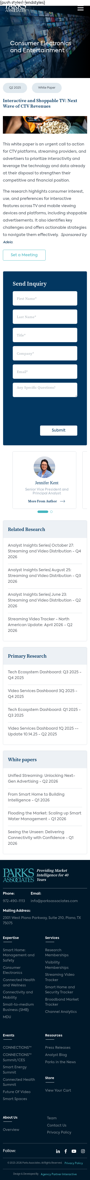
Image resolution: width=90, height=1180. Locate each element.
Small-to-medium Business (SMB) (18, 1007)
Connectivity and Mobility (18, 995)
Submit (59, 431)
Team (52, 1118)
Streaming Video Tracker (59, 977)
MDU (7, 1017)
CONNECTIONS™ (17, 1047)
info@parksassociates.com (54, 901)
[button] (42, 512)
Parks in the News (60, 1062)
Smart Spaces (15, 1099)
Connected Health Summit (19, 1082)
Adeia (7, 242)
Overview (11, 1130)
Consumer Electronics (12, 970)
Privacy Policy (59, 1132)
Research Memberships (57, 953)
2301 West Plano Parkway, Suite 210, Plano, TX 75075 (42, 920)
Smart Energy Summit (15, 1070)
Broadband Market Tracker (62, 1002)
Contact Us (56, 1125)
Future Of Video (16, 1092)
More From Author (47, 501)
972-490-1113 (14, 901)
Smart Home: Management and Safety (19, 955)
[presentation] (49, 410)
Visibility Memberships (57, 965)
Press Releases (58, 1047)
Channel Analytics (61, 1012)
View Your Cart (58, 1090)
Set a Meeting (24, 255)
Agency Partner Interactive (59, 1174)
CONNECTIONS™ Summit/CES (17, 1057)
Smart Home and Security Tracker (60, 990)
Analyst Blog (56, 1055)
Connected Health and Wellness (19, 982)
